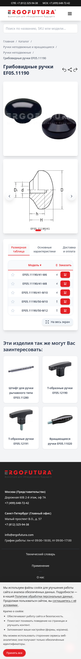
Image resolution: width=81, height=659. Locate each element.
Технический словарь (40, 554)
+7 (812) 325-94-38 (17, 524)
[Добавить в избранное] (13, 275)
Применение (40, 566)
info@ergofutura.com (19, 535)
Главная (8, 41)
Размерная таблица (18, 249)
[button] (71, 196)
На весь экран (57, 322)
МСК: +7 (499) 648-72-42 (56, 3)
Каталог (23, 41)
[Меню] (70, 13)
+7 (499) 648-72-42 (17, 503)
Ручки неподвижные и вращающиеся (28, 47)
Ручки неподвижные (17, 52)
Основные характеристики (45, 249)
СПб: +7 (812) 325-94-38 (24, 3)
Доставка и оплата (69, 249)
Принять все (14, 653)
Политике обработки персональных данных (44, 596)
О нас (40, 577)
